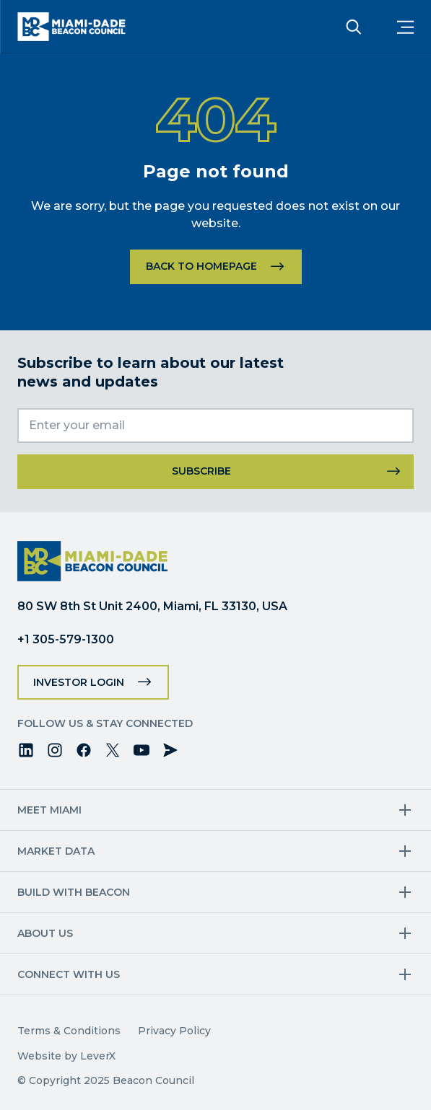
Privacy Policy (174, 1030)
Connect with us (68, 974)
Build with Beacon (73, 892)
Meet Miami (49, 809)
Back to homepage (201, 266)
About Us (45, 933)
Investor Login (78, 682)
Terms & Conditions (69, 1030)
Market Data (56, 851)
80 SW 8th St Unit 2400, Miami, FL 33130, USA (152, 606)
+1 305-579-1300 (65, 639)
